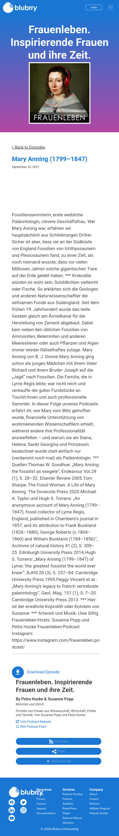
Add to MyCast (58, 761)
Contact (41, 803)
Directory (68, 822)
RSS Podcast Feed (31, 727)
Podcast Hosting (72, 794)
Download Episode (43, 672)
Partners (95, 803)
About (93, 794)
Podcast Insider (99, 813)
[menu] (110, 7)
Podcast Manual (72, 818)
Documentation (46, 813)
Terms (40, 794)
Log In (94, 7)
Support (41, 808)
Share (58, 751)
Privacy (41, 798)
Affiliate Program (100, 808)
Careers (94, 798)
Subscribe (58, 741)
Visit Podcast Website (33, 722)
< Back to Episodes (28, 147)
